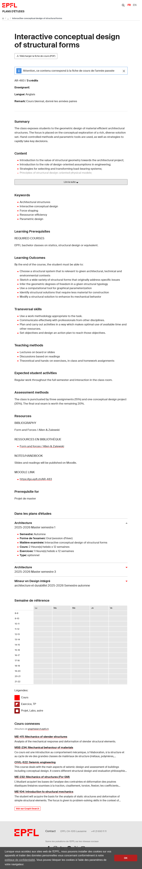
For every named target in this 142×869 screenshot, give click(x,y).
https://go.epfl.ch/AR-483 (36, 479)
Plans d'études (13, 11)
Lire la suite (71, 182)
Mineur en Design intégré (69, 583)
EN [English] (135, 5)
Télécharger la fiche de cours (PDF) (36, 56)
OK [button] (126, 858)
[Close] (124, 70)
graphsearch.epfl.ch (38, 728)
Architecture (69, 525)
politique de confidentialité (20, 859)
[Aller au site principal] (3, 18)
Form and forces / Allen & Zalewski (42, 446)
